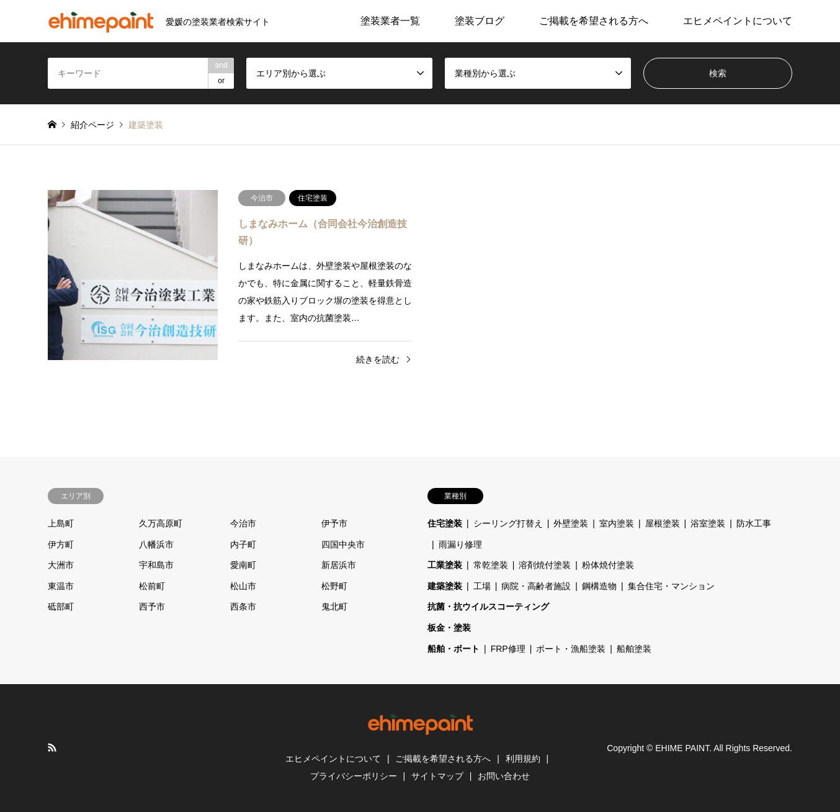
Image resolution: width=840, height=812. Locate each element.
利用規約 (523, 759)
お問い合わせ (504, 776)
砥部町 (61, 606)
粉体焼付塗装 (608, 565)
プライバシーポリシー (353, 776)
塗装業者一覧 (390, 21)
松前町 (152, 586)
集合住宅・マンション (671, 586)
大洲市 (61, 565)
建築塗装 (444, 586)
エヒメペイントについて (737, 21)
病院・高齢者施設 (536, 586)
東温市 (61, 586)
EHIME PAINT (682, 748)
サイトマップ (437, 776)
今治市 (243, 523)
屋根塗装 (662, 523)
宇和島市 (156, 565)
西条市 (243, 606)
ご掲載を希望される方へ (593, 21)
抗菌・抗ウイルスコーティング (488, 606)
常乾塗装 (490, 565)
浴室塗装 (707, 523)
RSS (52, 747)
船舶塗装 (634, 649)
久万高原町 (160, 523)
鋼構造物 (599, 586)
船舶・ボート (453, 649)
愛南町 (243, 565)
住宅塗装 (444, 523)
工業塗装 (444, 565)
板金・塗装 (449, 628)
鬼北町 (334, 606)
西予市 (152, 606)
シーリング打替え (508, 523)
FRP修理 (508, 649)
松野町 (334, 586)
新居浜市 (338, 565)
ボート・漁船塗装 (570, 649)
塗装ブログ (479, 21)
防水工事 (753, 523)
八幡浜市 (156, 544)
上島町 (61, 523)
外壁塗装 (570, 523)
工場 (482, 586)
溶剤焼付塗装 (545, 565)
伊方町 (61, 544)
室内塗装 (616, 523)
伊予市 (334, 523)
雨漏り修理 (460, 544)
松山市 (243, 586)
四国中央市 (343, 544)
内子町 (243, 544)
